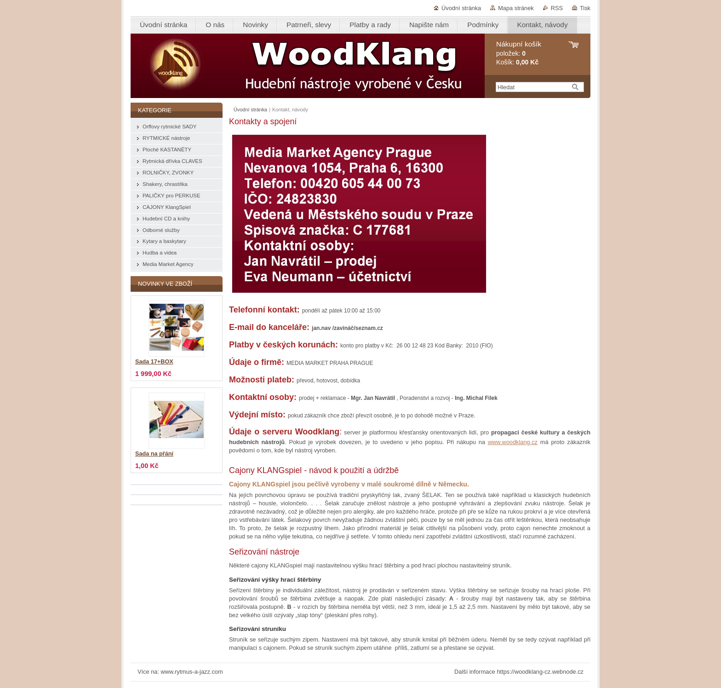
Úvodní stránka (461, 8)
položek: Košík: (518, 53)
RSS (557, 8)
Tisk (585, 8)
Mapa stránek (516, 8)
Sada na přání (154, 454)
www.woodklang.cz (513, 442)
